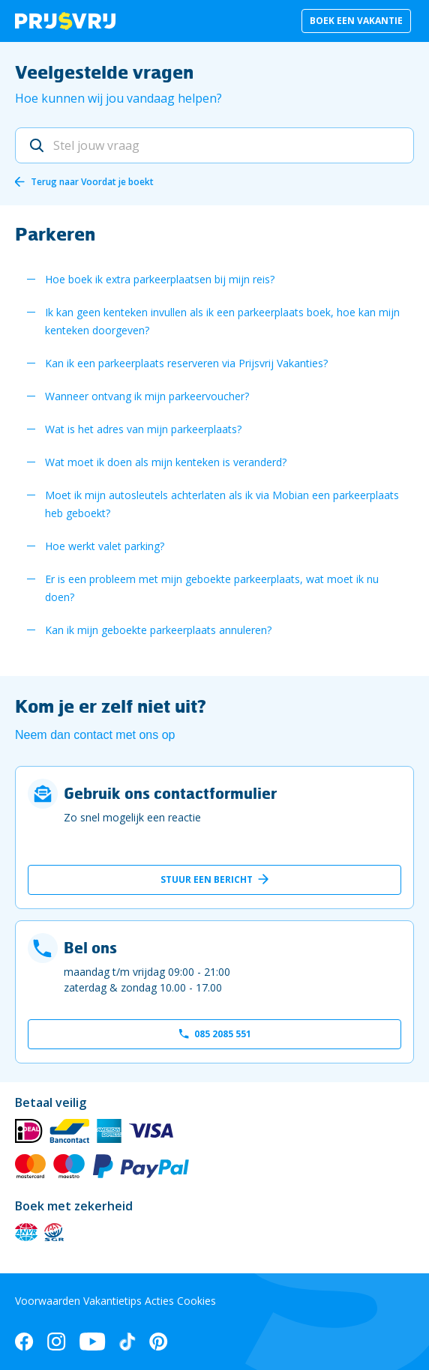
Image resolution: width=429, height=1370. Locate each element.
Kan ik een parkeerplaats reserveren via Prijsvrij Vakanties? (186, 363)
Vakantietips (112, 1301)
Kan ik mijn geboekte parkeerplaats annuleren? (158, 630)
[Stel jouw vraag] (214, 145)
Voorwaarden (47, 1301)
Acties (159, 1301)
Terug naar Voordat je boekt (92, 181)
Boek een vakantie (356, 20)
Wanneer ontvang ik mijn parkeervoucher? (147, 396)
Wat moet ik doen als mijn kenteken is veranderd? (165, 462)
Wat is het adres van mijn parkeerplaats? (143, 429)
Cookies (196, 1301)
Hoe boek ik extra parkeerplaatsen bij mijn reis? (159, 279)
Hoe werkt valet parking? (104, 546)
